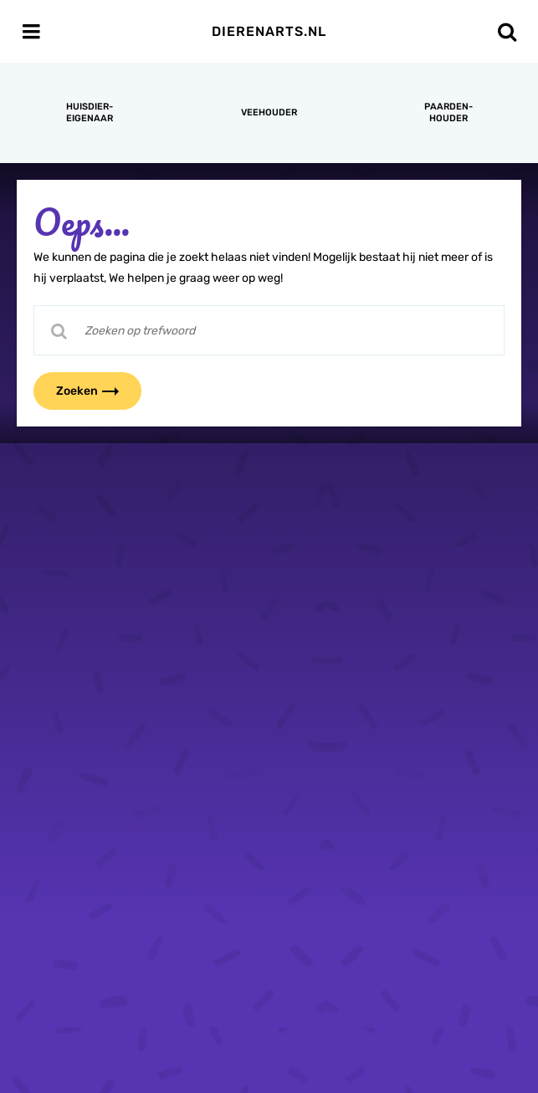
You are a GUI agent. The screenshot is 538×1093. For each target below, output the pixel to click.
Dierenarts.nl (269, 31)
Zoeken (98, 391)
